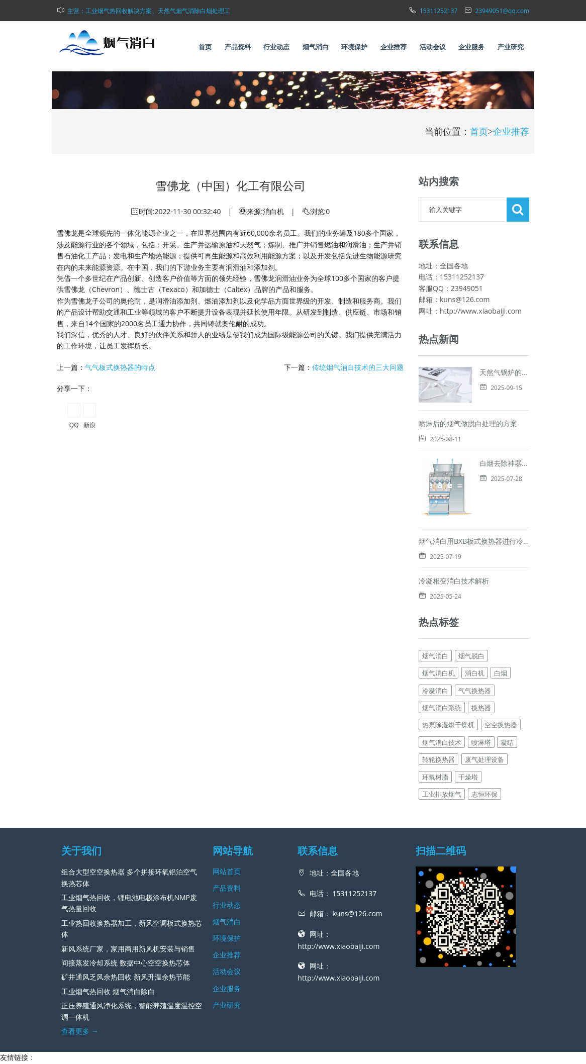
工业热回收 (17, 1030)
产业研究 (511, 46)
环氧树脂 (435, 738)
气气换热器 (474, 652)
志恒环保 (484, 755)
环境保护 (354, 46)
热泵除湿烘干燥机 (448, 686)
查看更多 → (80, 993)
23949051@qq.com (502, 11)
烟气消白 (316, 46)
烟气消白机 (438, 634)
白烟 (500, 634)
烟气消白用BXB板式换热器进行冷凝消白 (481, 503)
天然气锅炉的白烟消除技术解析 (528, 372)
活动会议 (433, 46)
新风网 (314, 1050)
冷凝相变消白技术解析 (454, 542)
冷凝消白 (435, 652)
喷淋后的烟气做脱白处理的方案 (468, 423)
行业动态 (276, 46)
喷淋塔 (481, 704)
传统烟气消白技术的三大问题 (358, 367)
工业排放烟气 (441, 755)
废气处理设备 (484, 721)
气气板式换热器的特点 (120, 367)
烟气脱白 (471, 617)
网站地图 (338, 1050)
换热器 (481, 669)
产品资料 (238, 46)
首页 (205, 46)
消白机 (474, 634)
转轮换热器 (438, 721)
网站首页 (227, 833)
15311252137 (438, 11)
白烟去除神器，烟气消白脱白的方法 (475, 463)
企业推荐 (393, 46)
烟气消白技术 (441, 704)
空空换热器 (500, 686)
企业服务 (471, 46)
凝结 (507, 704)
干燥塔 (468, 738)
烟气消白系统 (441, 669)
